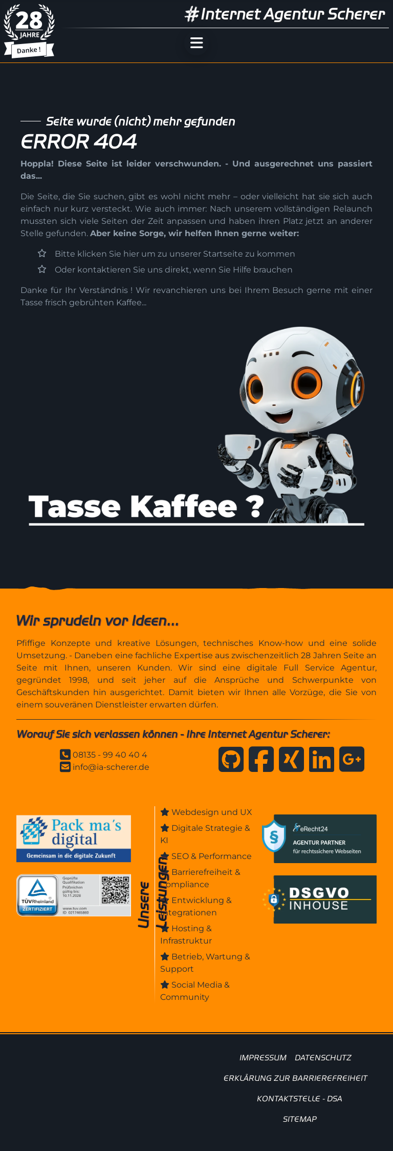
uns (326, 164)
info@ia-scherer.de (111, 767)
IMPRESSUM (263, 1057)
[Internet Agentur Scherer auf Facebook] (259, 763)
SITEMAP (300, 1119)
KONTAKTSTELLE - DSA (299, 1098)
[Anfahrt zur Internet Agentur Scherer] (349, 763)
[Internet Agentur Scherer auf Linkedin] (319, 763)
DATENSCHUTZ (323, 1057)
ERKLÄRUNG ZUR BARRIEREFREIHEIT (295, 1078)
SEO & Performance (211, 856)
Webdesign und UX (211, 812)
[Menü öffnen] (196, 43)
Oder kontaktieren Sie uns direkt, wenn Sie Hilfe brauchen (174, 270)
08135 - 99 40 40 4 (110, 755)
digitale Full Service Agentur (311, 668)
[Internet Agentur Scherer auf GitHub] (228, 763)
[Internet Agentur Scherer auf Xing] (289, 763)
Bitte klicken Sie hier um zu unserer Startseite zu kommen (175, 254)
